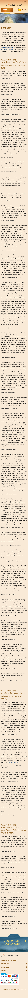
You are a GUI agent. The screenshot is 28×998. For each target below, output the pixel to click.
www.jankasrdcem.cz (13, 762)
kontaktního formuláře (7, 49)
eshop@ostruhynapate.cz (8, 47)
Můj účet (4, 970)
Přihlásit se (23, 1)
